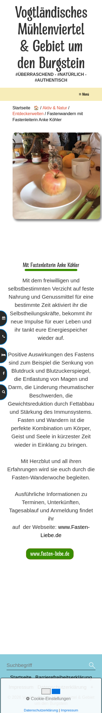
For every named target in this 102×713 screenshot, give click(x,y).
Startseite (20, 677)
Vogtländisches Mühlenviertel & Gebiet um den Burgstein (51, 38)
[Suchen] (91, 665)
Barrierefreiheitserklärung (63, 677)
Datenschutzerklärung (62, 687)
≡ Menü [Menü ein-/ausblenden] (84, 94)
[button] (50, 553)
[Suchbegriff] (51, 665)
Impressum (21, 687)
